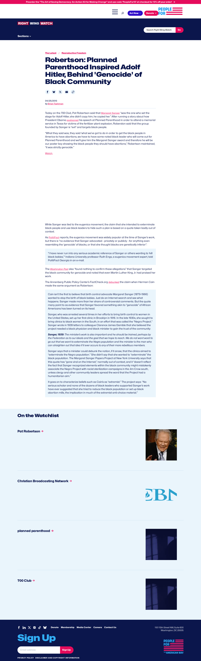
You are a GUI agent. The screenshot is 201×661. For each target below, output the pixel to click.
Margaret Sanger (111, 107)
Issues (75, 13)
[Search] (148, 13)
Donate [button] (175, 13)
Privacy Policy (25, 652)
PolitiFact (54, 231)
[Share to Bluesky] (54, 86)
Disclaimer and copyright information (57, 652)
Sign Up (66, 644)
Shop (138, 13)
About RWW (71, 30)
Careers (97, 622)
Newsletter (91, 30)
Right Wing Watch (110, 13)
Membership (67, 622)
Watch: (49, 147)
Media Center (84, 622)
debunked (114, 276)
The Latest (127, 13)
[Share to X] (60, 86)
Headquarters (91, 13)
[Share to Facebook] (47, 86)
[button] (73, 86)
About (64, 13)
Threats (38, 30)
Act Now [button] (159, 13)
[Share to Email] (66, 86)
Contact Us (110, 622)
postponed (73, 114)
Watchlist (55, 30)
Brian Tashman (55, 98)
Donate (55, 622)
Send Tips (110, 30)
